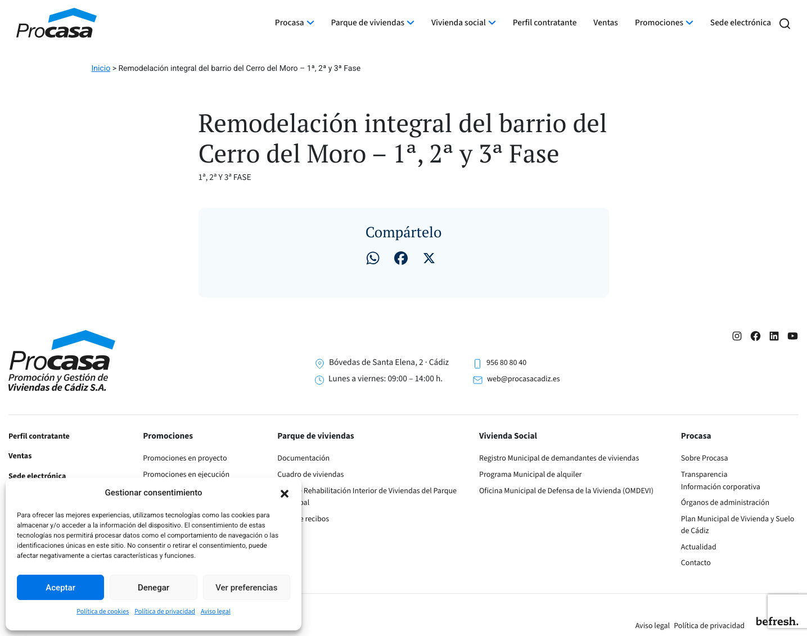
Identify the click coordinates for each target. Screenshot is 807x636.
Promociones (659, 23)
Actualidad (698, 547)
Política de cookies (102, 611)
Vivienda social (458, 23)
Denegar (153, 588)
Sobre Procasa (704, 458)
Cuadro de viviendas (310, 474)
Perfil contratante (545, 23)
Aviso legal (216, 611)
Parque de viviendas (368, 23)
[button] (284, 492)
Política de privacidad (164, 611)
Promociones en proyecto (185, 458)
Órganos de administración (725, 502)
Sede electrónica (740, 23)
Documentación (303, 458)
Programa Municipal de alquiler (530, 474)
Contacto (696, 563)
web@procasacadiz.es (523, 379)
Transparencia (704, 474)
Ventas (605, 23)
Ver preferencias (246, 588)
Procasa (289, 23)
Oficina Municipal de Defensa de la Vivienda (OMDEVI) (566, 491)
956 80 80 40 (506, 362)
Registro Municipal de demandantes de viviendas (559, 458)
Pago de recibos (303, 519)
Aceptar (60, 588)
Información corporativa (720, 487)
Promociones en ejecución (186, 474)
